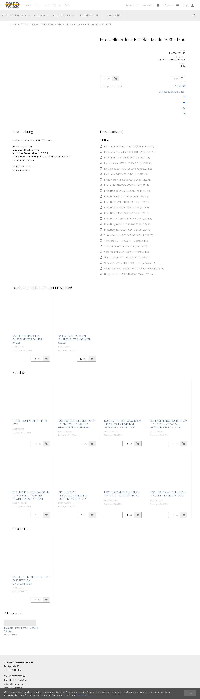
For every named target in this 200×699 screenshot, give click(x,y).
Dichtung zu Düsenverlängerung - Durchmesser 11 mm (73, 495)
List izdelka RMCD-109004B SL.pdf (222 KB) (124, 174)
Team (46, 5)
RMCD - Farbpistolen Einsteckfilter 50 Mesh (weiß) (28, 339)
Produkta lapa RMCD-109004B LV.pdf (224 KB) (125, 190)
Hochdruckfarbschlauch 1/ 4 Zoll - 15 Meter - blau (168, 493)
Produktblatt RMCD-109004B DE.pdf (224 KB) (124, 213)
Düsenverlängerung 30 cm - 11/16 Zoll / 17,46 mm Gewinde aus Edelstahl (122, 424)
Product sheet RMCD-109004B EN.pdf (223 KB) (125, 179)
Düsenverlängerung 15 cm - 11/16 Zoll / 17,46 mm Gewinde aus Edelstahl (76, 424)
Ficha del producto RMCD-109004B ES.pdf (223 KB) (127, 152)
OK (190, 693)
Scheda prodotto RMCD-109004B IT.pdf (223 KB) (126, 235)
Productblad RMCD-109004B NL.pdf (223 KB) (124, 185)
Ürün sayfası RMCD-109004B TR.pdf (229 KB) (124, 257)
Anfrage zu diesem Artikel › (172, 91)
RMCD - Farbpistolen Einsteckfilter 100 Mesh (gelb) (74, 339)
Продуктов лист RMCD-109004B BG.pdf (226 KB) (126, 274)
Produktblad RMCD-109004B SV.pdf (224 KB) (124, 207)
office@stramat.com (14, 684)
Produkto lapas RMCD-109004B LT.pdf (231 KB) (126, 218)
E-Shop (12, 24)
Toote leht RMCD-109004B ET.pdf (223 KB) (123, 246)
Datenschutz (82, 695)
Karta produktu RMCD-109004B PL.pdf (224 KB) (126, 168)
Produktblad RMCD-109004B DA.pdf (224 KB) (124, 201)
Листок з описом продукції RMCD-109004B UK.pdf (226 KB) (132, 268)
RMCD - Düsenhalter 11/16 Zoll (30, 422)
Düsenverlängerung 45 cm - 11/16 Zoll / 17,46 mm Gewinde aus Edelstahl (168, 424)
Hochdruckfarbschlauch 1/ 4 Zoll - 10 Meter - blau (122, 493)
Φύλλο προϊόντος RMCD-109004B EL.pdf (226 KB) (127, 263)
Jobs (37, 5)
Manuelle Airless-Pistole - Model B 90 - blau (85, 24)
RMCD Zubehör (26, 24)
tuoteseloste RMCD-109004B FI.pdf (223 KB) (124, 251)
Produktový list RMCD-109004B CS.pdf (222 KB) (125, 224)
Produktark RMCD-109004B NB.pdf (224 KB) (124, 196)
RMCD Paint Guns (47, 24)
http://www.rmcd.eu (13, 687)
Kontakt (57, 5)
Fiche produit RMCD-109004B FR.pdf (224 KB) (125, 157)
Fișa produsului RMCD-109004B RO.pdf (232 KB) (126, 163)
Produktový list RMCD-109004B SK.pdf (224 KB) (125, 229)
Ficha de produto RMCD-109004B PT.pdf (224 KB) (127, 146)
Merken (177, 78)
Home (28, 5)
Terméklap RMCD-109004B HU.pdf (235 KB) (124, 240)
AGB (67, 5)
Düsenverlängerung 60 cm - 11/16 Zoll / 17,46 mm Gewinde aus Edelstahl (31, 495)
